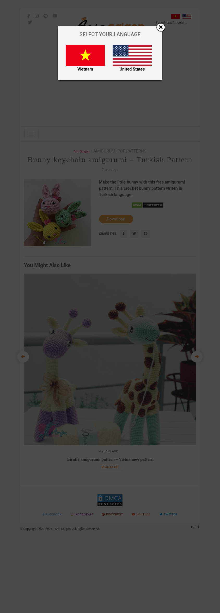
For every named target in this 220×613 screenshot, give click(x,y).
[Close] (160, 27)
